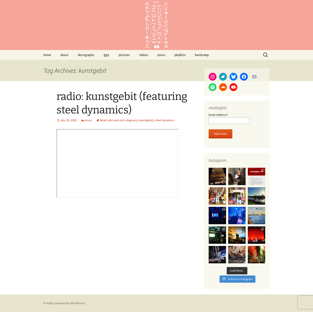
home (47, 55)
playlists (180, 55)
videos (143, 55)
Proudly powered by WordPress (64, 303)
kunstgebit (146, 120)
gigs (106, 55)
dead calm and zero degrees (118, 120)
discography (86, 55)
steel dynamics (164, 120)
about (64, 55)
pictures (124, 55)
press (161, 55)
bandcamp (202, 55)
